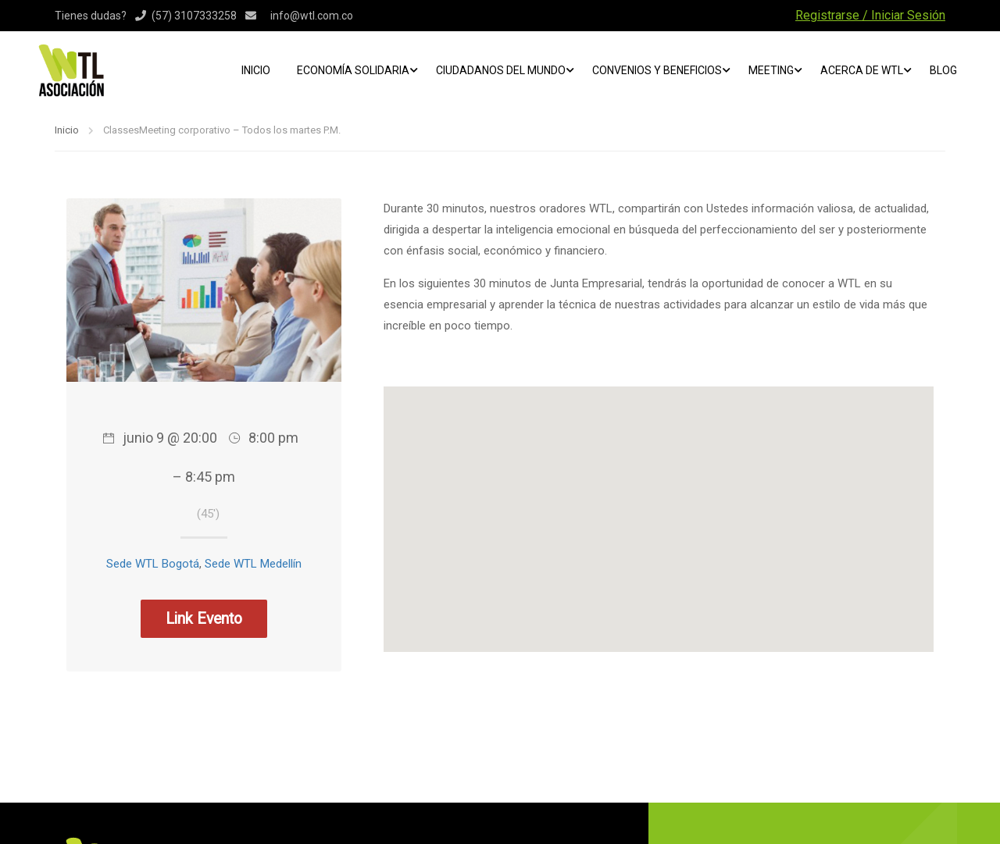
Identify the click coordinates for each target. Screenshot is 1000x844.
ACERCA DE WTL (861, 70)
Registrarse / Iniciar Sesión (870, 15)
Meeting (771, 70)
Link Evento (204, 619)
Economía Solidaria (353, 70)
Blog (943, 70)
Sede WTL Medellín (253, 564)
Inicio (255, 70)
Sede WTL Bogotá (152, 564)
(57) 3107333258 (194, 15)
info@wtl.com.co (311, 15)
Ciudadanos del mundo (501, 70)
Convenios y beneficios (657, 70)
